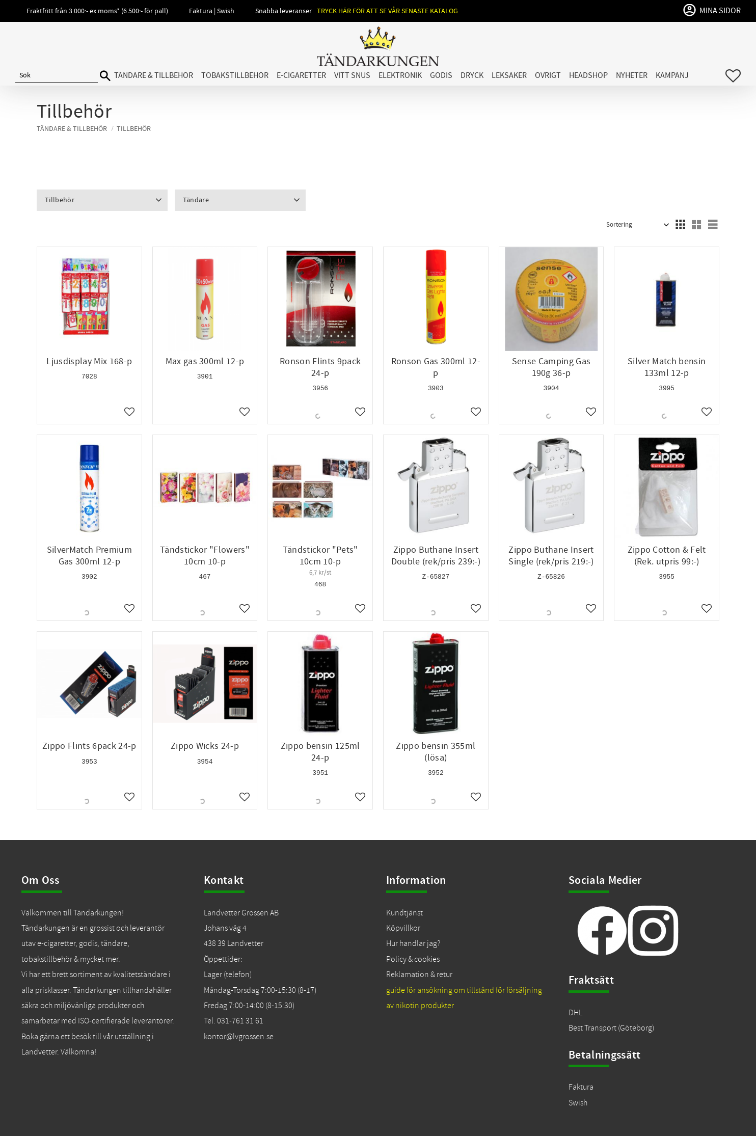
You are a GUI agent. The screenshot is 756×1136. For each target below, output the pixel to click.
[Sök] (105, 76)
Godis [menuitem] (441, 75)
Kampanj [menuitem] (672, 75)
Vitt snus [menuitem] (352, 75)
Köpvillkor (403, 928)
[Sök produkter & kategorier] (56, 76)
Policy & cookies (413, 959)
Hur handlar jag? (413, 943)
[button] (733, 76)
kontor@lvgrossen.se (239, 1037)
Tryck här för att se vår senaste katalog (387, 11)
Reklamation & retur (419, 974)
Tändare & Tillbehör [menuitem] (153, 75)
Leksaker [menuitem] (509, 75)
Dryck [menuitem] (472, 75)
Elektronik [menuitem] (400, 75)
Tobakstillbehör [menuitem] (234, 75)
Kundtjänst (404, 913)
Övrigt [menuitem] (548, 75)
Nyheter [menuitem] (631, 75)
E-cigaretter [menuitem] (301, 75)
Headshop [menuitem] (588, 75)
